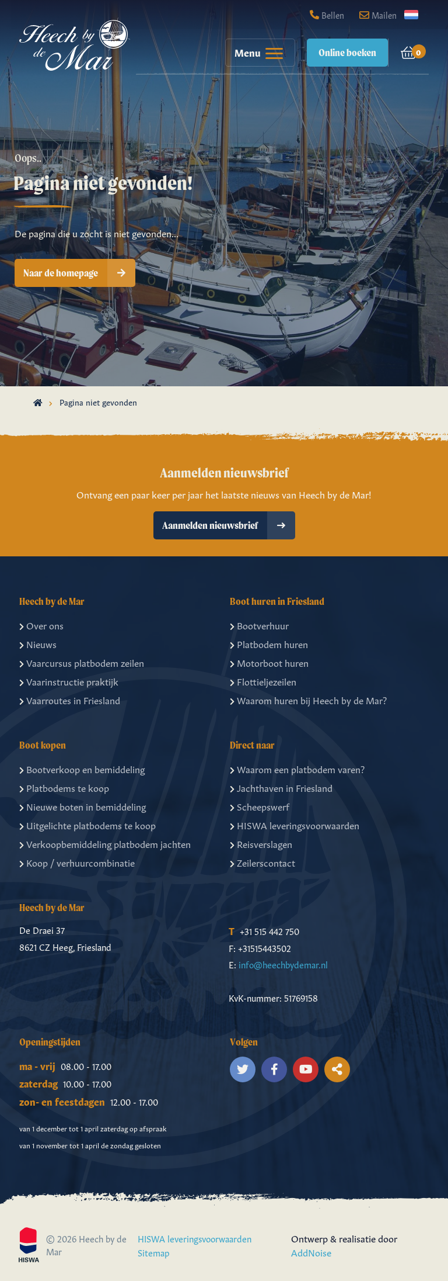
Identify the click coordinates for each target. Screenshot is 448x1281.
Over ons (41, 624)
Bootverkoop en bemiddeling (82, 768)
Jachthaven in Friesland (281, 787)
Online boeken (347, 52)
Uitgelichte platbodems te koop (87, 824)
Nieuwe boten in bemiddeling (82, 805)
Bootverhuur (259, 624)
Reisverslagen (261, 843)
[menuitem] (254, 53)
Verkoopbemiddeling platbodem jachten (105, 843)
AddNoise (311, 1251)
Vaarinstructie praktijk (68, 680)
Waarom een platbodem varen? (297, 768)
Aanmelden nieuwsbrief (228, 525)
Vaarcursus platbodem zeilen (81, 662)
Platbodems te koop (64, 787)
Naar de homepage (79, 273)
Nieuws (38, 643)
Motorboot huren (269, 662)
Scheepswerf (259, 805)
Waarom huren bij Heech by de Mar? (308, 699)
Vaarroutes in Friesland (69, 699)
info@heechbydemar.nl (283, 964)
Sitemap (154, 1252)
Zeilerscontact (262, 862)
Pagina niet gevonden (98, 401)
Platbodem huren (269, 643)
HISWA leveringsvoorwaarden (294, 824)
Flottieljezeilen (263, 680)
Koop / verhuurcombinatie (77, 862)
